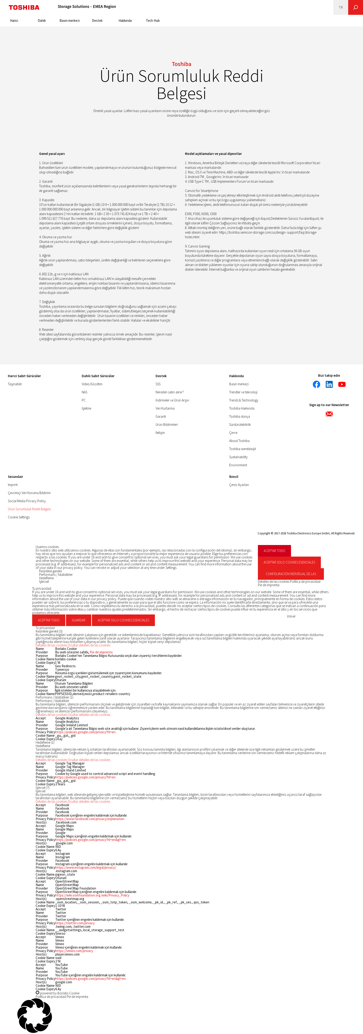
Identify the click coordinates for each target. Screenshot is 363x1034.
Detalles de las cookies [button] (274, 581)
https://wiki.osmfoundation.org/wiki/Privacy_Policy (92, 895)
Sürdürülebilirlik (240, 424)
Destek (97, 20)
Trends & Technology (243, 400)
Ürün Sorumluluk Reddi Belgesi (29, 509)
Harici (14, 20)
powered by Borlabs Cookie (57, 993)
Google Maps (64, 829)
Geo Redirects (65, 666)
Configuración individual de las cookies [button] (291, 576)
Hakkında (125, 20)
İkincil (233, 476)
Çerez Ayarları (239, 485)
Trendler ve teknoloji (243, 392)
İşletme (86, 408)
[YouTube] (342, 384)
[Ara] (355, 7)
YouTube (61, 968)
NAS (84, 392)
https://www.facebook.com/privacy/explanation (89, 819)
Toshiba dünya (239, 416)
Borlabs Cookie (66, 648)
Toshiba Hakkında (241, 408)
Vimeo (59, 940)
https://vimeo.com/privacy (74, 951)
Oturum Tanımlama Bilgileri (74, 683)
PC (84, 400)
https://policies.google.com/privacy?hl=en (85, 732)
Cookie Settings (19, 517)
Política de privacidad (305, 581)
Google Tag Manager (70, 767)
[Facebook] (316, 384)
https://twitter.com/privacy (75, 923)
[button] (73, 645)
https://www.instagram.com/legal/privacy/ (85, 867)
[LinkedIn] (329, 384)
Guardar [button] (78, 620)
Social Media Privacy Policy (27, 501)
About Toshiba (239, 441)
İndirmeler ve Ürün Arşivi (172, 400)
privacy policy (73, 567)
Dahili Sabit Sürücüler (98, 376)
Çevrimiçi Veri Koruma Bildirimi (29, 493)
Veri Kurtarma (165, 408)
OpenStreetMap (67, 885)
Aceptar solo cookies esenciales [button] (289, 562)
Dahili (42, 20)
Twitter (60, 912)
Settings (171, 567)
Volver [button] (291, 616)
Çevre (233, 432)
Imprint (13, 485)
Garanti (161, 416)
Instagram (62, 857)
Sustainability (238, 457)
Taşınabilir (15, 384)
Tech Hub (153, 20)
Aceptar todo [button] (274, 550)
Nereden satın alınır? (170, 392)
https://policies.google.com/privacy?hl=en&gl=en (90, 839)
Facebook (62, 808)
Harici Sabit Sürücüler (24, 376)
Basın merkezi (69, 20)
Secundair (15, 476)
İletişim (160, 432)
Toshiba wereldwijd (242, 449)
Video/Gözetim (92, 384)
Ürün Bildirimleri (167, 424)
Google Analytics (67, 721)
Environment (238, 465)
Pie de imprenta (268, 585)
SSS (158, 384)
